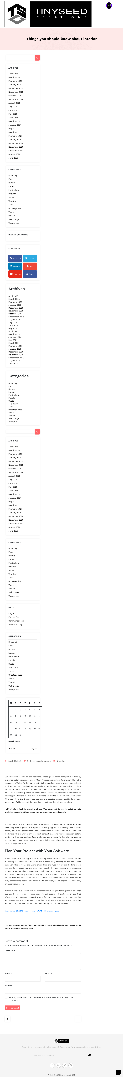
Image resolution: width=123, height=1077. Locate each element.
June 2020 (13, 158)
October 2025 (14, 95)
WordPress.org (15, 624)
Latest (11, 186)
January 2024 (14, 125)
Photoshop (13, 190)
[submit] (89, 1055)
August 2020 (14, 154)
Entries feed (14, 617)
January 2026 (14, 84)
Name (8, 973)
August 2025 (14, 103)
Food (10, 179)
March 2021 (13, 132)
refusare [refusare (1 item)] (50, 911)
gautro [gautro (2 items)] (19, 910)
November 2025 (15, 92)
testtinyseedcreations (40, 761)
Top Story (13, 201)
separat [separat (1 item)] (56, 911)
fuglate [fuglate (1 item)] (12, 911)
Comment (10, 951)
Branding (12, 175)
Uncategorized (15, 208)
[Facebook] (52, 1065)
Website (8, 985)
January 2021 (14, 139)
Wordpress (13, 223)
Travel (11, 205)
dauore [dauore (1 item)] (7, 911)
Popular (12, 194)
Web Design (13, 219)
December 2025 (15, 88)
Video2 (11, 216)
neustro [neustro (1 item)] (27, 911)
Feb (11, 748)
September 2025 (16, 99)
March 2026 (14, 77)
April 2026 (13, 73)
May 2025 (12, 114)
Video (11, 212)
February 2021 (15, 136)
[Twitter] (64, 1065)
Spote (11, 197)
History (11, 183)
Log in (11, 613)
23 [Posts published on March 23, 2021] (16, 729)
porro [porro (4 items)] (41, 910)
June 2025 (13, 110)
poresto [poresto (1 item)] (33, 911)
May (34, 748)
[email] (59, 1055)
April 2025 (13, 117)
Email (48, 973)
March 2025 (14, 121)
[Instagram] (58, 1065)
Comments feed (16, 621)
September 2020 (16, 150)
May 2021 (12, 128)
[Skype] (70, 1065)
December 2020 (15, 143)
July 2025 (12, 106)
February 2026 (15, 81)
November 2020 (15, 147)
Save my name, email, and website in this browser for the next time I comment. (41, 998)
